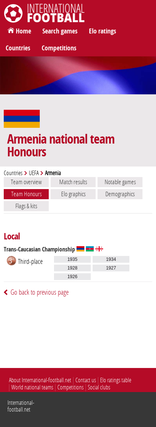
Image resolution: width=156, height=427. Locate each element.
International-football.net (21, 406)
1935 (73, 259)
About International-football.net (40, 380)
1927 (111, 268)
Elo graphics (73, 194)
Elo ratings (102, 31)
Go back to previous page (39, 292)
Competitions (59, 48)
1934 (111, 259)
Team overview (26, 182)
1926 (73, 276)
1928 (73, 268)
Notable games (120, 182)
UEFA (34, 173)
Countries (18, 48)
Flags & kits (26, 206)
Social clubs (99, 387)
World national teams (32, 387)
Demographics (120, 194)
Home (23, 31)
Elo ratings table (115, 380)
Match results (73, 182)
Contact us (85, 380)
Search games (60, 31)
